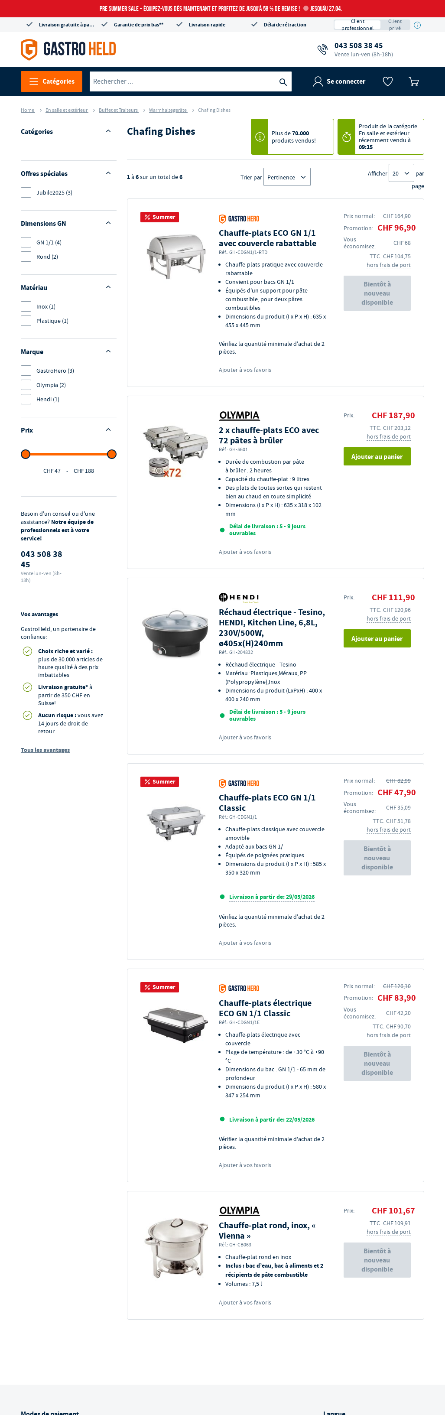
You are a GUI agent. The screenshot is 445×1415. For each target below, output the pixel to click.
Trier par (251, 177)
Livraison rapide (207, 24)
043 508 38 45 (364, 49)
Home (28, 110)
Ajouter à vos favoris (245, 370)
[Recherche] (283, 81)
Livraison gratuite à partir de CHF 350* (67, 24)
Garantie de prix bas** (138, 24)
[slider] (25, 527)
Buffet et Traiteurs (119, 110)
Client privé (395, 24)
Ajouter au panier (377, 456)
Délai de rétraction (285, 24)
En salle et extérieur (66, 110)
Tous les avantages (45, 823)
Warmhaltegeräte (168, 110)
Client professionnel (357, 24)
